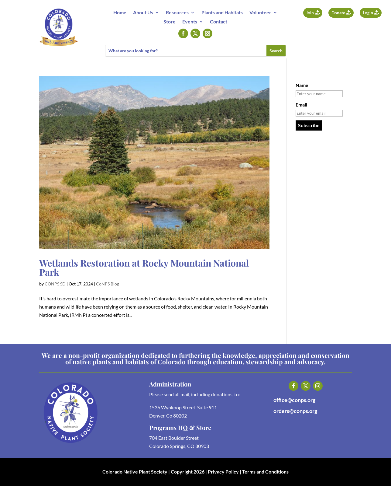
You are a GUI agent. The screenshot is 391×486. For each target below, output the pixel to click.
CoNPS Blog (107, 283)
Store (169, 21)
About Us (143, 12)
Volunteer (260, 12)
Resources (177, 12)
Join (310, 12)
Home (119, 12)
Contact (218, 21)
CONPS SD (55, 283)
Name (302, 85)
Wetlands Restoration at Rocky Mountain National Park (144, 267)
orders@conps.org (295, 410)
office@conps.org (294, 400)
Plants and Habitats (222, 12)
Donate (338, 12)
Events (189, 21)
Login (368, 12)
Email (301, 104)
